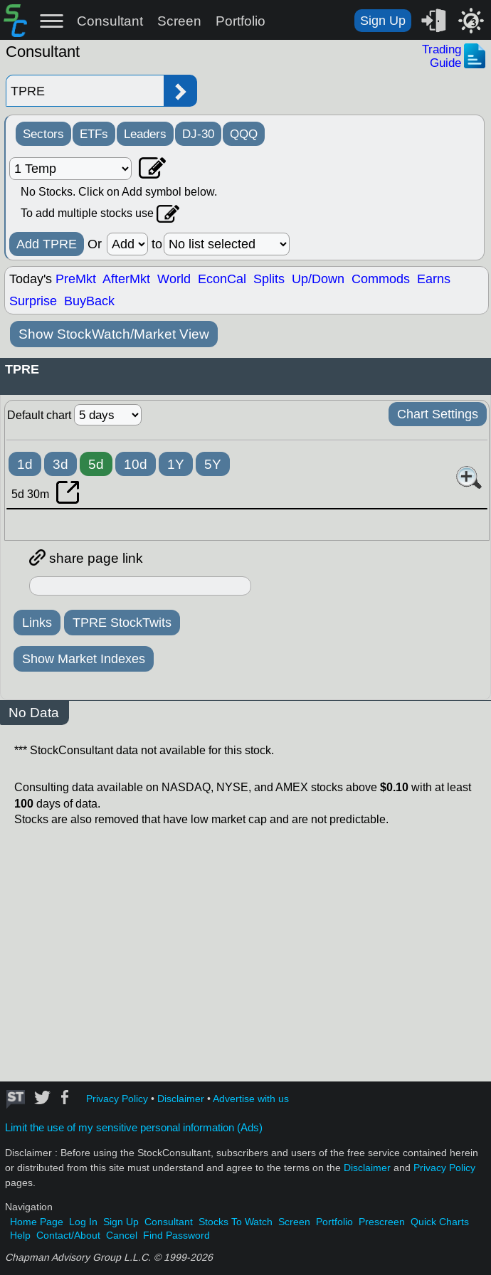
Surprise (33, 301)
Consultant (110, 21)
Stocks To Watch (236, 1222)
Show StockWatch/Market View (114, 334)
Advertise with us (251, 1099)
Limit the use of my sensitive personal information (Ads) (134, 1128)
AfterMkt (126, 278)
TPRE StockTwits (122, 622)
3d (60, 464)
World (174, 278)
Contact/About (68, 1235)
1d (25, 464)
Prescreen (382, 1222)
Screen (179, 21)
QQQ (244, 134)
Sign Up (383, 20)
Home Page (36, 1222)
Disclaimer (180, 1099)
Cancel (121, 1235)
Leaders (145, 134)
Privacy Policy (117, 1099)
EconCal (222, 278)
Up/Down (318, 278)
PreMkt (76, 278)
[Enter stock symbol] (85, 91)
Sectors (43, 134)
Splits (269, 278)
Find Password (176, 1235)
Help (20, 1235)
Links (37, 622)
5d (96, 464)
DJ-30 (198, 134)
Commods (381, 278)
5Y (212, 464)
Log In (83, 1222)
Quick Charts (440, 1222)
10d (135, 464)
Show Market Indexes (83, 658)
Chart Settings (437, 414)
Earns (433, 278)
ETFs (94, 134)
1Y (175, 464)
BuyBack (89, 301)
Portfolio (240, 21)
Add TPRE (46, 244)
